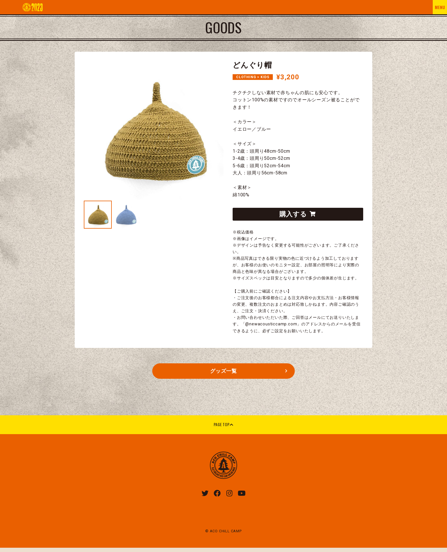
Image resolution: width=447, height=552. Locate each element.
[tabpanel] (154, 131)
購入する (297, 215)
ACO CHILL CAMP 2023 (32, 7)
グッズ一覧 (224, 373)
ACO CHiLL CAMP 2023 (223, 469)
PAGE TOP (223, 428)
